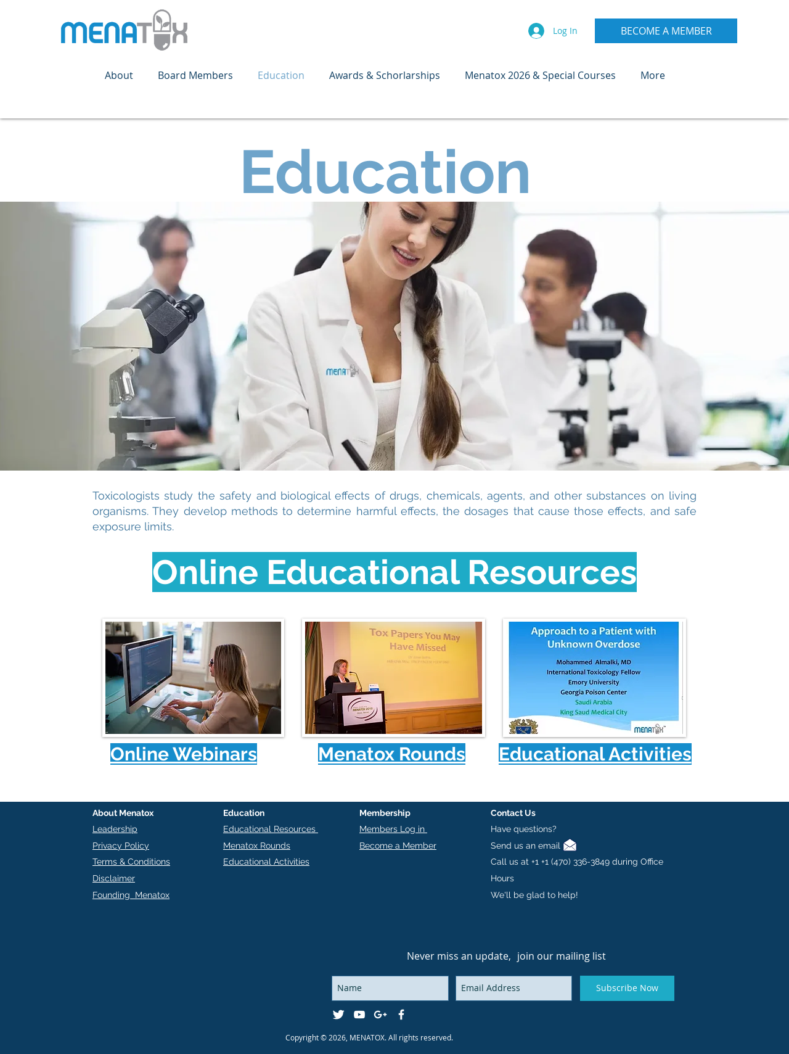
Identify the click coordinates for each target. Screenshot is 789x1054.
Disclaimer (113, 878)
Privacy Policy (120, 845)
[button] (118, 75)
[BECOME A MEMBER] (666, 31)
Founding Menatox (131, 895)
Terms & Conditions (131, 862)
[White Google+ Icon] (380, 1014)
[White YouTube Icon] (359, 1014)
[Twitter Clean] (338, 1014)
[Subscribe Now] (627, 988)
